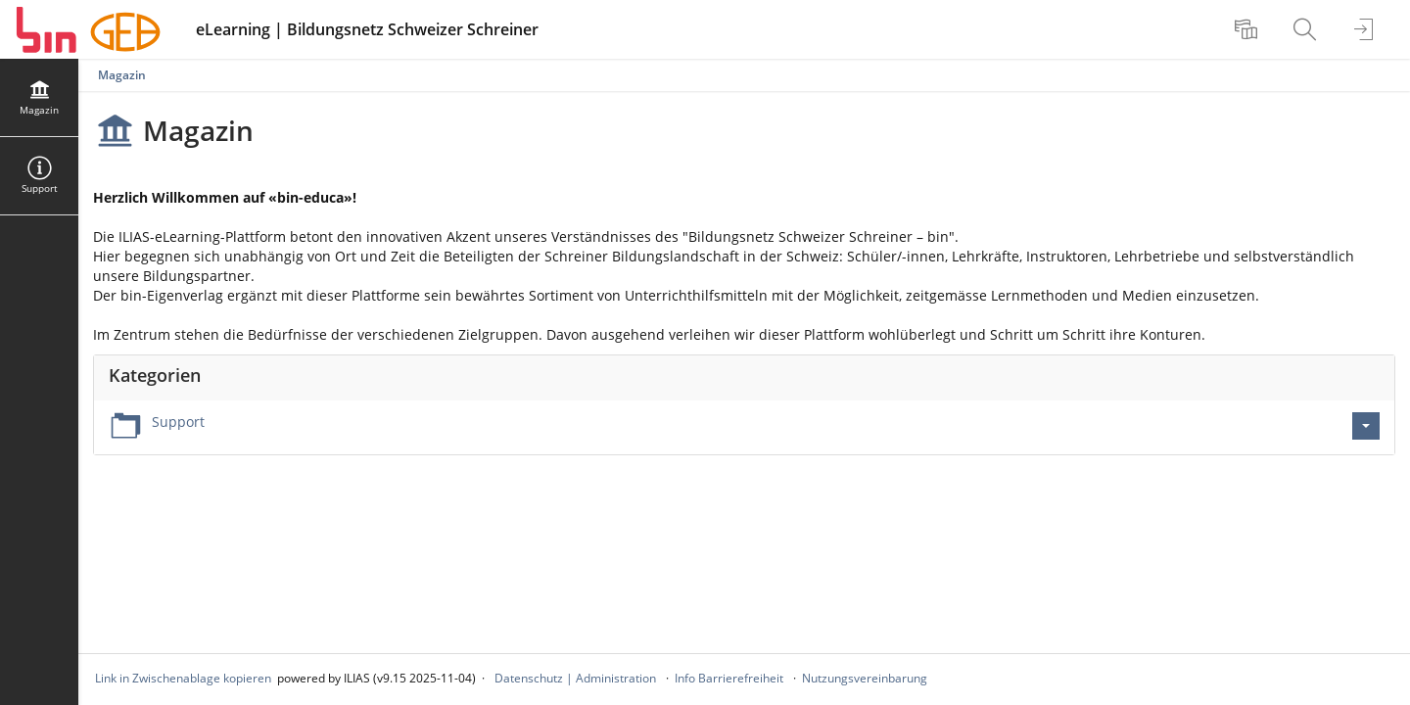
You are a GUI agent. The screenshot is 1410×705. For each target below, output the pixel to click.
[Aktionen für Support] (1366, 426)
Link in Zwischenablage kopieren (183, 678)
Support (178, 421)
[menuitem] (1248, 29)
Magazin (122, 75)
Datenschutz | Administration (575, 678)
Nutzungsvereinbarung (864, 678)
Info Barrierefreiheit (729, 678)
